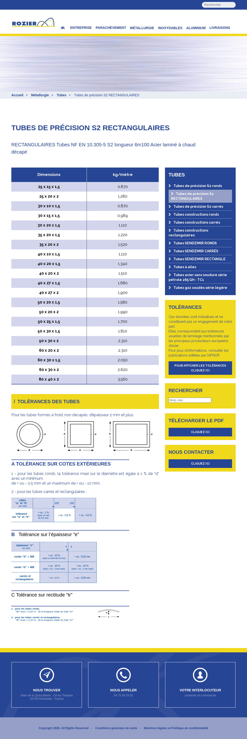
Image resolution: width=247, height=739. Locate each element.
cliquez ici (200, 432)
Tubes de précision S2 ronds (195, 186)
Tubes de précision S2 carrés (196, 206)
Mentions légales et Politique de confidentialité (176, 728)
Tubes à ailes (182, 267)
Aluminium (196, 28)
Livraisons (219, 28)
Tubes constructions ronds (194, 214)
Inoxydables (170, 28)
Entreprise (81, 28)
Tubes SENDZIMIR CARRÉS (193, 251)
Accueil (17, 95)
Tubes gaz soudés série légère (198, 288)
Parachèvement (111, 28)
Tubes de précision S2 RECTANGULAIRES (192, 196)
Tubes (61, 95)
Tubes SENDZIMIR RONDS (193, 243)
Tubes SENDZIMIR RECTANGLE (197, 259)
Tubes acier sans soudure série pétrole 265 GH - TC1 (198, 277)
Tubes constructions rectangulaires (188, 232)
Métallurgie (142, 28)
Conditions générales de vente (116, 728)
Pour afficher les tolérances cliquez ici (200, 368)
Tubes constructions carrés (194, 222)
